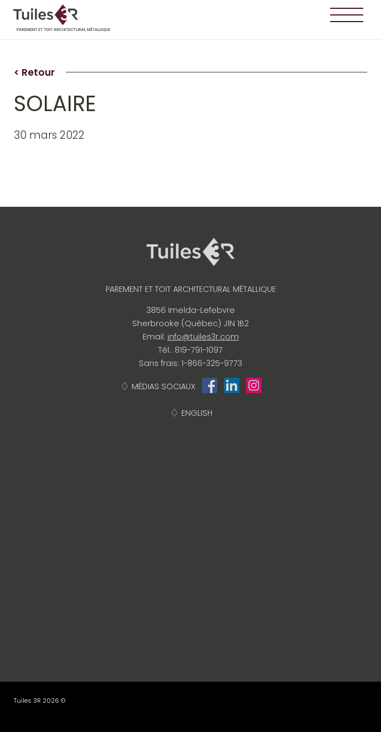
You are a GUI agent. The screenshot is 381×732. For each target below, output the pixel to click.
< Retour (34, 72)
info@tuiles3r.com (203, 336)
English (196, 413)
